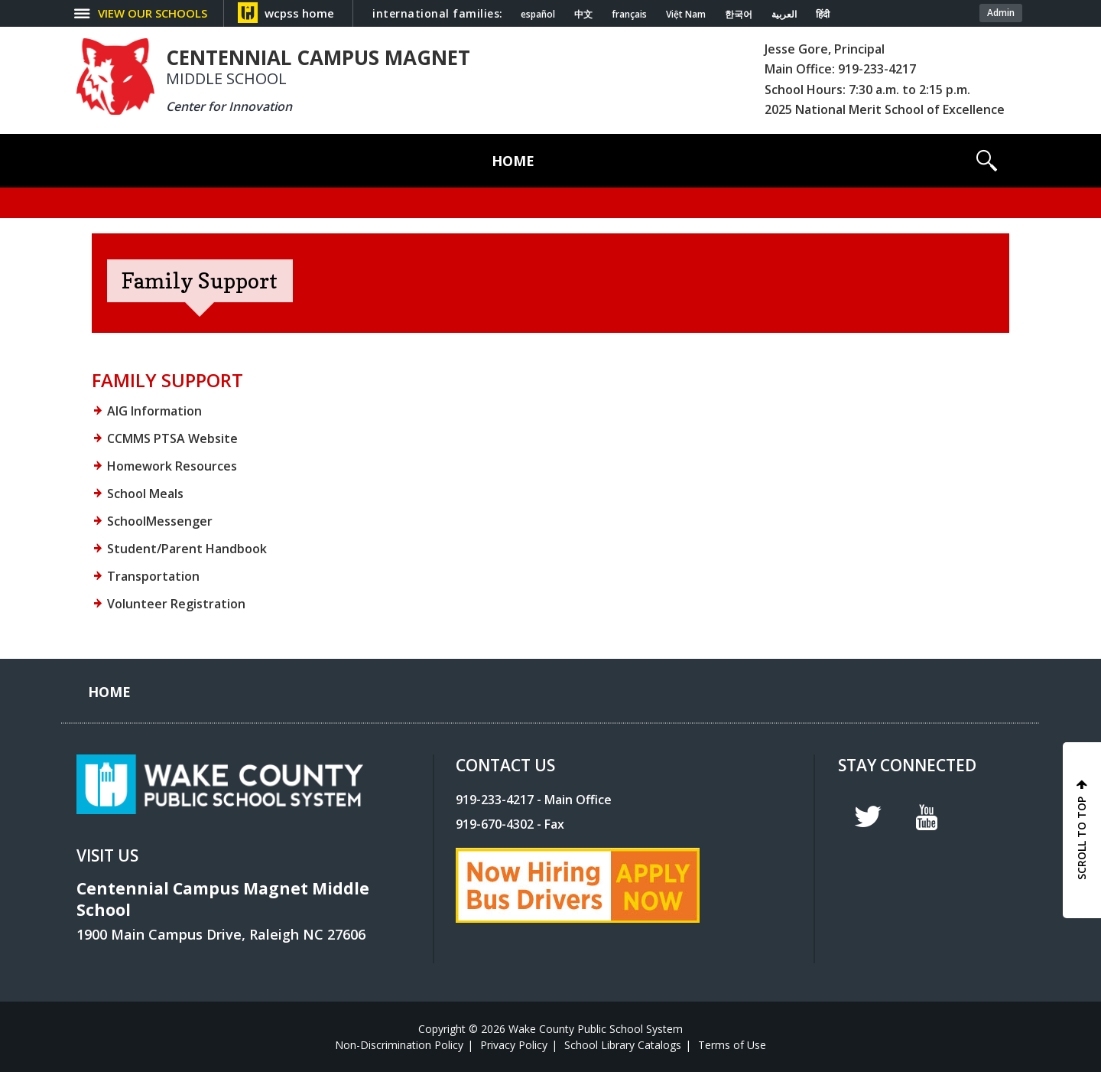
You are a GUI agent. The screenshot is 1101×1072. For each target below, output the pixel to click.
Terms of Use (732, 1045)
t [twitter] (868, 816)
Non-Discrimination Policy (399, 1045)
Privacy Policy (513, 1045)
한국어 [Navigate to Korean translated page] (738, 14)
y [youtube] (927, 817)
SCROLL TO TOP (1081, 838)
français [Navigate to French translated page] (629, 14)
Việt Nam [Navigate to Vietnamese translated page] (686, 14)
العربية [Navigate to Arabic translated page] (784, 14)
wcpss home (299, 13)
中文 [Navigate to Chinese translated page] (583, 14)
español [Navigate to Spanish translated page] (538, 14)
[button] (987, 160)
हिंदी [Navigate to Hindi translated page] (823, 14)
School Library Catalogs (622, 1045)
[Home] (513, 160)
